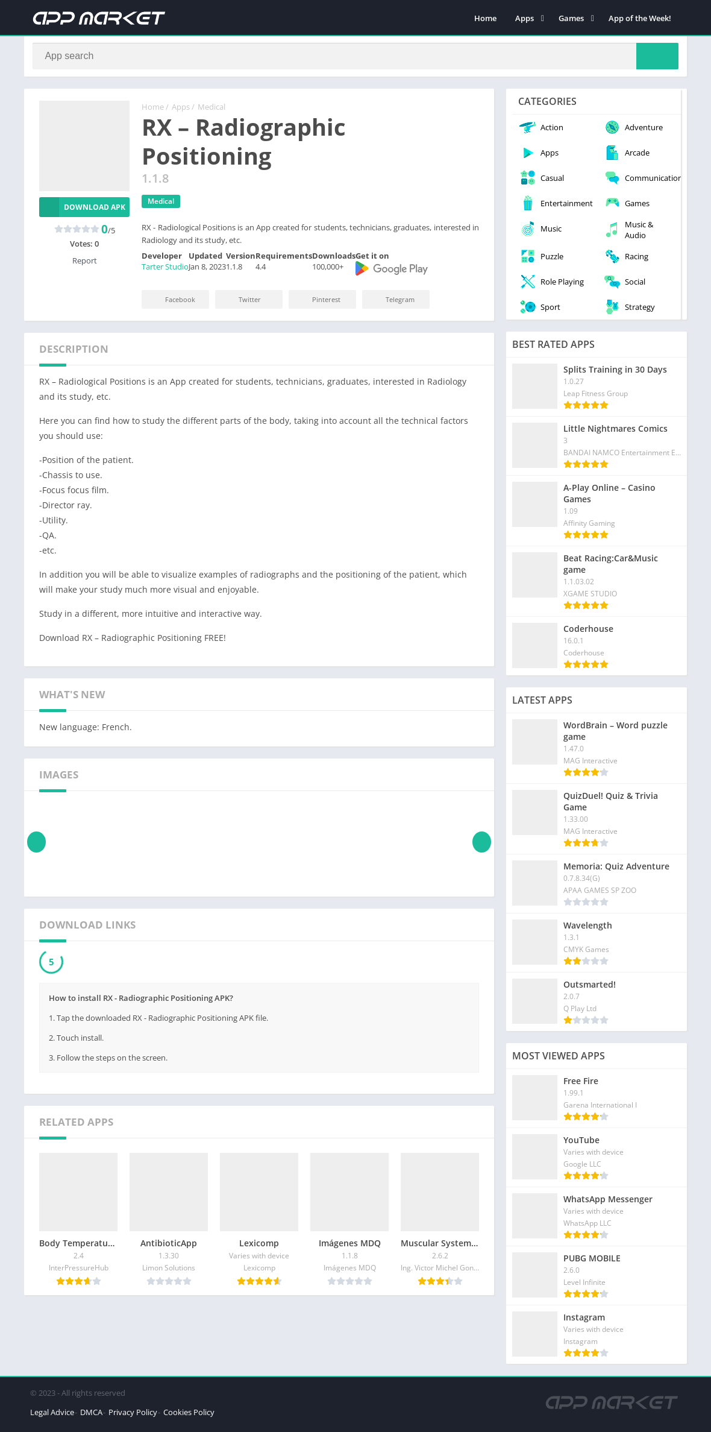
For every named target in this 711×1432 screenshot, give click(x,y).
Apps (524, 18)
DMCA (91, 1416)
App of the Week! (640, 18)
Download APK (82, 211)
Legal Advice (52, 1416)
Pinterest (318, 303)
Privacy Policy (132, 1416)
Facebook (172, 303)
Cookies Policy (189, 1416)
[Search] (355, 58)
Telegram (392, 303)
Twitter (241, 303)
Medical (211, 111)
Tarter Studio (165, 271)
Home (485, 18)
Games (571, 18)
